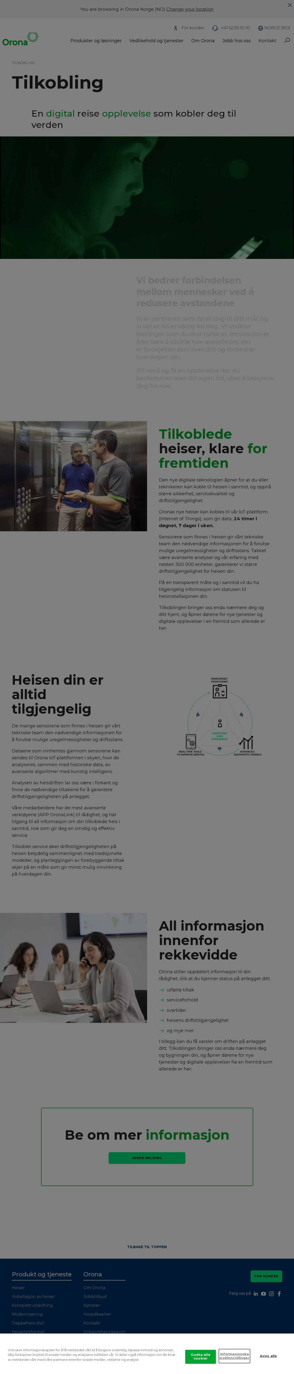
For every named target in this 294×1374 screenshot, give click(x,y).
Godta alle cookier (200, 1361)
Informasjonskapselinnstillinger (234, 1360)
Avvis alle (268, 1360)
